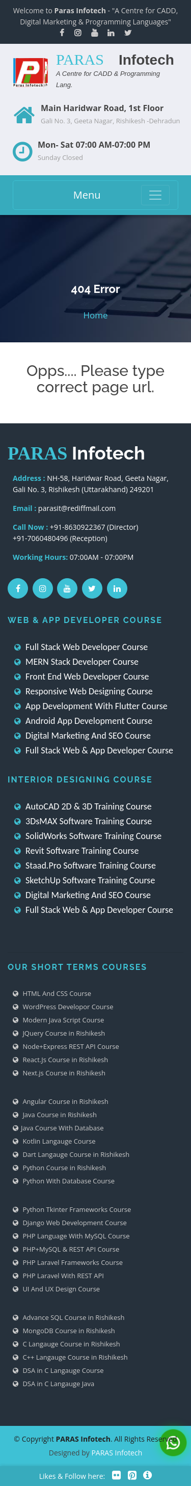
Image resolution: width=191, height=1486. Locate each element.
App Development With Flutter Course (91, 706)
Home (95, 315)
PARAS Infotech (116, 1452)
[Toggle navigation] (155, 195)
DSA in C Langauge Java (53, 1383)
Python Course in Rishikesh (59, 1167)
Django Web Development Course (70, 1222)
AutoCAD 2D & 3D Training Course (83, 806)
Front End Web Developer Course (81, 676)
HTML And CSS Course (52, 993)
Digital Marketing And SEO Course (82, 735)
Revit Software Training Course (76, 850)
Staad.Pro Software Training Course (85, 865)
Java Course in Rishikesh (55, 1114)
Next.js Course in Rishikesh (59, 1072)
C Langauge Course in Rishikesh (66, 1343)
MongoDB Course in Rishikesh (64, 1330)
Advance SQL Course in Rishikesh (68, 1317)
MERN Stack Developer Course (76, 661)
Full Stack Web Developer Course (81, 647)
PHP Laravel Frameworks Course (68, 1262)
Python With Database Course (64, 1180)
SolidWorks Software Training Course (87, 836)
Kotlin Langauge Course (54, 1141)
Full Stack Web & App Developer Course (93, 750)
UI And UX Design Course (56, 1288)
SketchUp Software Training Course (84, 880)
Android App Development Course (83, 720)
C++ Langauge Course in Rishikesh (70, 1357)
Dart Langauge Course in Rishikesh (71, 1154)
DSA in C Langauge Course (58, 1370)
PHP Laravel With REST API (58, 1275)
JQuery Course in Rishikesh (59, 1033)
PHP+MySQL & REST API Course (66, 1249)
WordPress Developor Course (63, 1006)
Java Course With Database (58, 1127)
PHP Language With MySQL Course (71, 1235)
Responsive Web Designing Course (83, 691)
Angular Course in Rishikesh (60, 1101)
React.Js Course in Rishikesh (60, 1059)
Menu (87, 195)
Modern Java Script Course (58, 1019)
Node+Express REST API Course (66, 1046)
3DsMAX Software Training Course (83, 821)
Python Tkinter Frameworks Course (72, 1209)
